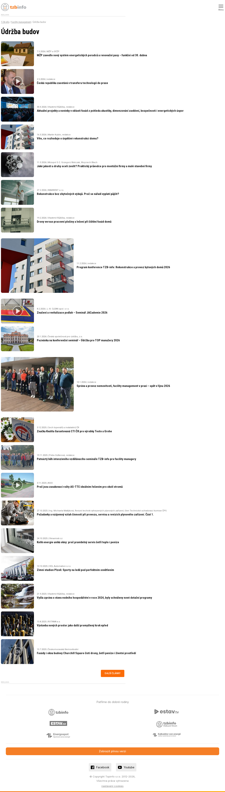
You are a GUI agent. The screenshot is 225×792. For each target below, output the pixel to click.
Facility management (21, 22)
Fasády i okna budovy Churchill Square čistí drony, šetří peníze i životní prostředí (86, 653)
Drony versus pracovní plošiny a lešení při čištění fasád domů (74, 221)
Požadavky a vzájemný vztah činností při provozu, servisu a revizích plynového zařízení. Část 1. (95, 514)
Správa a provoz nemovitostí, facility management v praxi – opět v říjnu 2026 (123, 386)
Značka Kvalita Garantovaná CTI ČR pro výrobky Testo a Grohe (74, 431)
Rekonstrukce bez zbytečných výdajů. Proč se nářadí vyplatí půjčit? (78, 194)
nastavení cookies (112, 786)
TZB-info (5, 22)
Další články (112, 673)
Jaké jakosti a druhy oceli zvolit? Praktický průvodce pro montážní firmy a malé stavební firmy (94, 166)
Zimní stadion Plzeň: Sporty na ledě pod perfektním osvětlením (75, 570)
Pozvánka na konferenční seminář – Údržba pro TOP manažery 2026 (78, 340)
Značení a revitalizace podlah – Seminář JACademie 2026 (72, 312)
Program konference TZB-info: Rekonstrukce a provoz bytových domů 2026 (123, 267)
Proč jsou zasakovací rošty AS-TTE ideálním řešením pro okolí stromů (80, 487)
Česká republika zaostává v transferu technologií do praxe (72, 83)
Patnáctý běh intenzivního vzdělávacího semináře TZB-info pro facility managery (86, 459)
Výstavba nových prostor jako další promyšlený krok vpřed (72, 625)
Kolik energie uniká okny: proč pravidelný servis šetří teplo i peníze (78, 542)
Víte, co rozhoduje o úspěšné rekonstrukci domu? (67, 138)
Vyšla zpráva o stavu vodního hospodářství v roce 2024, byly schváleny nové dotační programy (94, 597)
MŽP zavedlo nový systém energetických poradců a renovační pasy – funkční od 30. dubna (92, 55)
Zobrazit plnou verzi (112, 751)
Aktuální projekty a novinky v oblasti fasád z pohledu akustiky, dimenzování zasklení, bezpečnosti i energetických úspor (110, 110)
